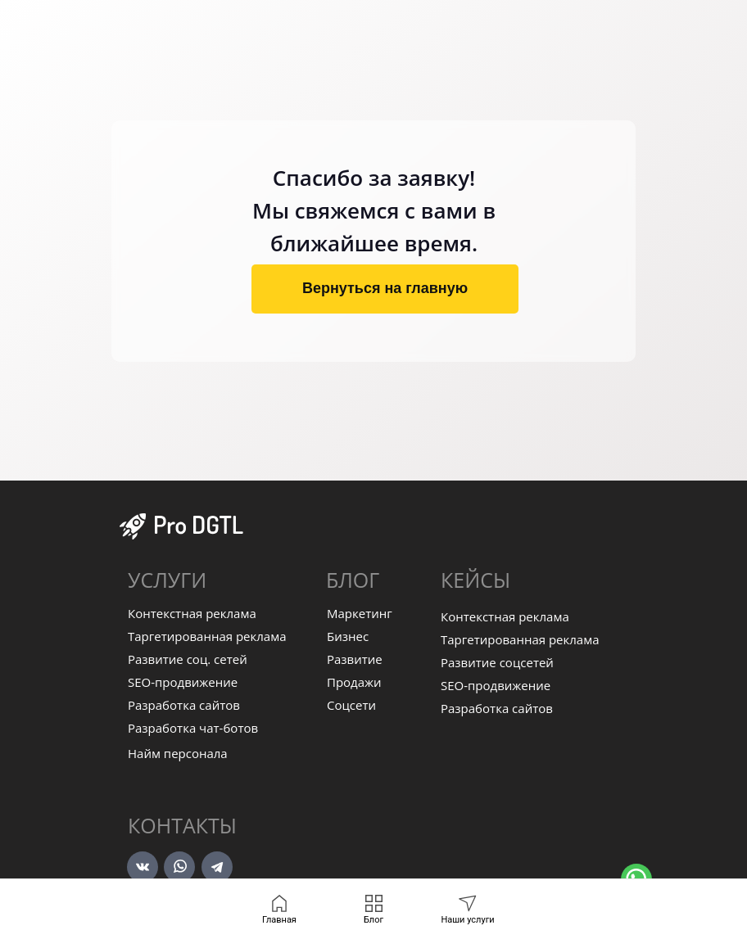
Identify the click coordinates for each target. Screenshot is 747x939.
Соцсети (351, 705)
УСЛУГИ (167, 580)
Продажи (354, 682)
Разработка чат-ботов (193, 728)
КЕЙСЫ (475, 580)
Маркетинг (359, 613)
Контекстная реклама (192, 613)
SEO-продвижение (183, 682)
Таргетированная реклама (207, 636)
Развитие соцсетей (497, 662)
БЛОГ (352, 580)
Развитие (355, 659)
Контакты (182, 825)
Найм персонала (178, 753)
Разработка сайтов (184, 705)
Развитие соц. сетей (187, 659)
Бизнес (348, 636)
